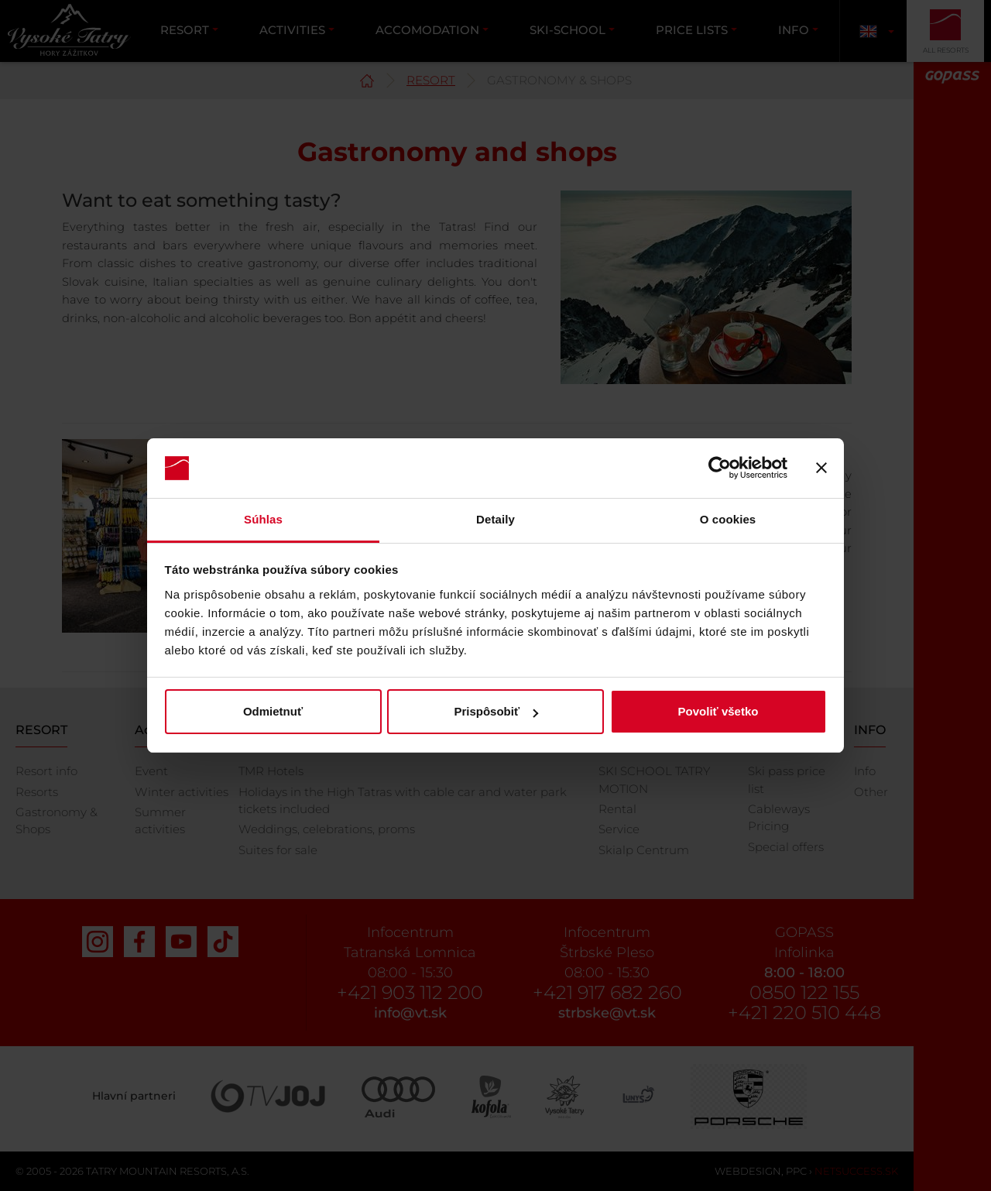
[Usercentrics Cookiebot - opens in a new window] (719, 468)
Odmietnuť (273, 711)
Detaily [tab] (495, 519)
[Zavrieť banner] (821, 468)
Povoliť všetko (718, 711)
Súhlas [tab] (263, 519)
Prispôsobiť (496, 711)
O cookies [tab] (728, 519)
